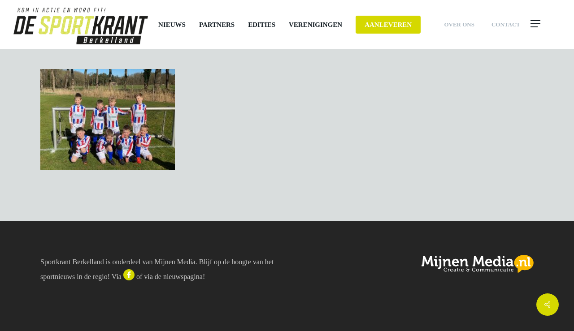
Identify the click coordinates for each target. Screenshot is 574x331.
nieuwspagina (183, 276)
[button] (545, 24)
